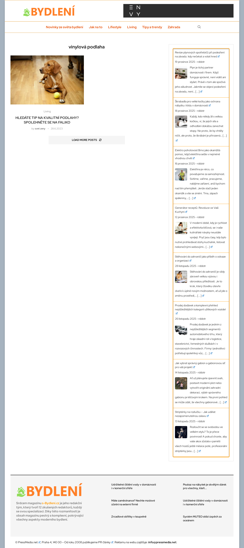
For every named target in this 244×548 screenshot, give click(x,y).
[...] (198, 91)
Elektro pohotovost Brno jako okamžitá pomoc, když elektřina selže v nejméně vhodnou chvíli (197, 154)
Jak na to (95, 27)
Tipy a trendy (152, 27)
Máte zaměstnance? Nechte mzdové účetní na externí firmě (133, 502)
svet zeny (40, 128)
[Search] (199, 27)
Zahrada (174, 27)
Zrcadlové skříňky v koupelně (128, 516)
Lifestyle (114, 27)
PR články (105, 542)
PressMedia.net (29, 542)
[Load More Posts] (87, 140)
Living (131, 27)
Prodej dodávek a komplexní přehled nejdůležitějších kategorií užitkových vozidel (200, 309)
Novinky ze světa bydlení (64, 27)
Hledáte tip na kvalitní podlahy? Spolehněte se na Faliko (47, 120)
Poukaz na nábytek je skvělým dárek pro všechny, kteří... (204, 486)
